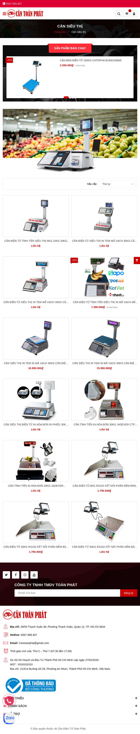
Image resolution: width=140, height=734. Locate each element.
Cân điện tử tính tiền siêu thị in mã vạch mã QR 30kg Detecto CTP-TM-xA (104, 302)
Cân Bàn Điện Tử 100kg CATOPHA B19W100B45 (91, 60)
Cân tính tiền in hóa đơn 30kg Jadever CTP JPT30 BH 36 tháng (104, 425)
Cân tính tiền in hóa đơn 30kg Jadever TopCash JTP (35, 486)
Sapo (106, 728)
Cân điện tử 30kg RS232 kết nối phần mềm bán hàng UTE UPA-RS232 (35, 547)
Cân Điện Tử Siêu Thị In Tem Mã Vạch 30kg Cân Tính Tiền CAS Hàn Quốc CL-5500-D (104, 241)
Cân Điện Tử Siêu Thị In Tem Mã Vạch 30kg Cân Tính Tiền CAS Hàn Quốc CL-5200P (35, 302)
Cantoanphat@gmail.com (34, 643)
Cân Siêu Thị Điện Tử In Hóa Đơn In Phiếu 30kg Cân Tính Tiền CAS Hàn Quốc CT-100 (36, 425)
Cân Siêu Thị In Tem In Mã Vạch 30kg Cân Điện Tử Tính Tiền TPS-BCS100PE (36, 363)
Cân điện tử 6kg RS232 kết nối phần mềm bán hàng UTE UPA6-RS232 (104, 486)
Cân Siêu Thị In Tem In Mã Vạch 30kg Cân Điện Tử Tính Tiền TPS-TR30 (104, 363)
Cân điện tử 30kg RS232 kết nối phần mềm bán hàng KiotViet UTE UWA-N (104, 547)
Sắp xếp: (92, 184)
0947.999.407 (29, 634)
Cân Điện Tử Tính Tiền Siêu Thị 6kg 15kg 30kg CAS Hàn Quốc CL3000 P (35, 241)
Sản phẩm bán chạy (70, 48)
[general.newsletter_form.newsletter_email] (76, 593)
